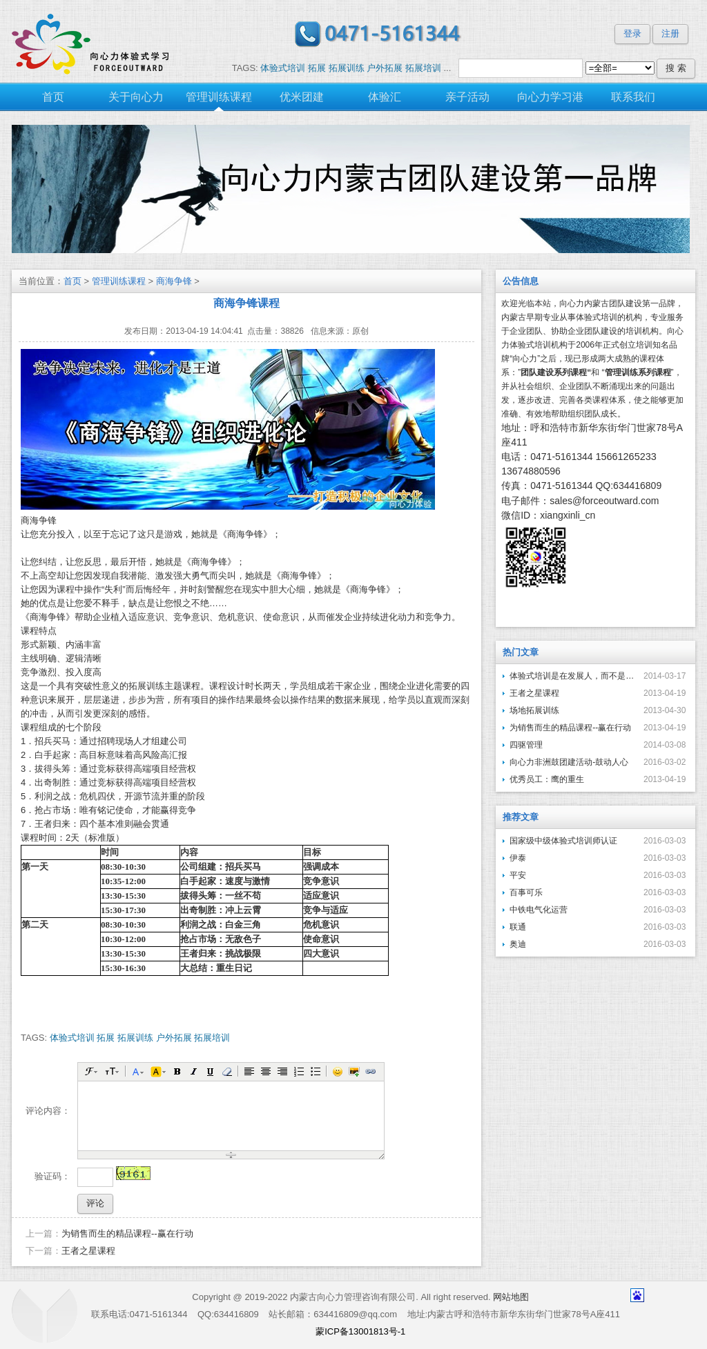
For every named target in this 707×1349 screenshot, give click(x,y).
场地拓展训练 (534, 710)
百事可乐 (526, 892)
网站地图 (511, 1297)
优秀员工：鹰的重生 (547, 779)
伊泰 (518, 858)
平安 (518, 875)
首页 (72, 281)
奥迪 (518, 944)
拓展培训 (423, 68)
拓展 (317, 68)
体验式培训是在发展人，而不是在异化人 (572, 676)
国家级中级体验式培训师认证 (563, 841)
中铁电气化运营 (539, 910)
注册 (670, 33)
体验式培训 (282, 68)
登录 (632, 33)
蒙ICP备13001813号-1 (360, 1331)
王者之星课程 (88, 1251)
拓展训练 (347, 68)
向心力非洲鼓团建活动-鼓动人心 (569, 762)
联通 (518, 927)
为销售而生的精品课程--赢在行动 (127, 1233)
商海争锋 (174, 281)
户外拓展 (385, 68)
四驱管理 (526, 745)
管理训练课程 (119, 281)
